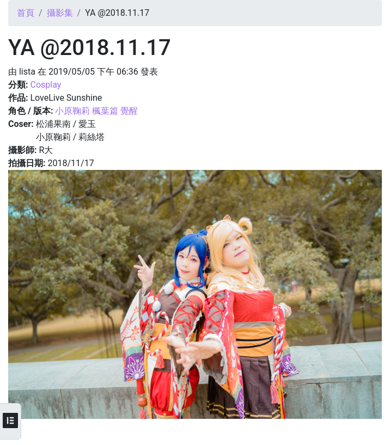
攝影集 (60, 13)
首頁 (25, 13)
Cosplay (45, 85)
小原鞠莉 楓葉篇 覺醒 (96, 111)
